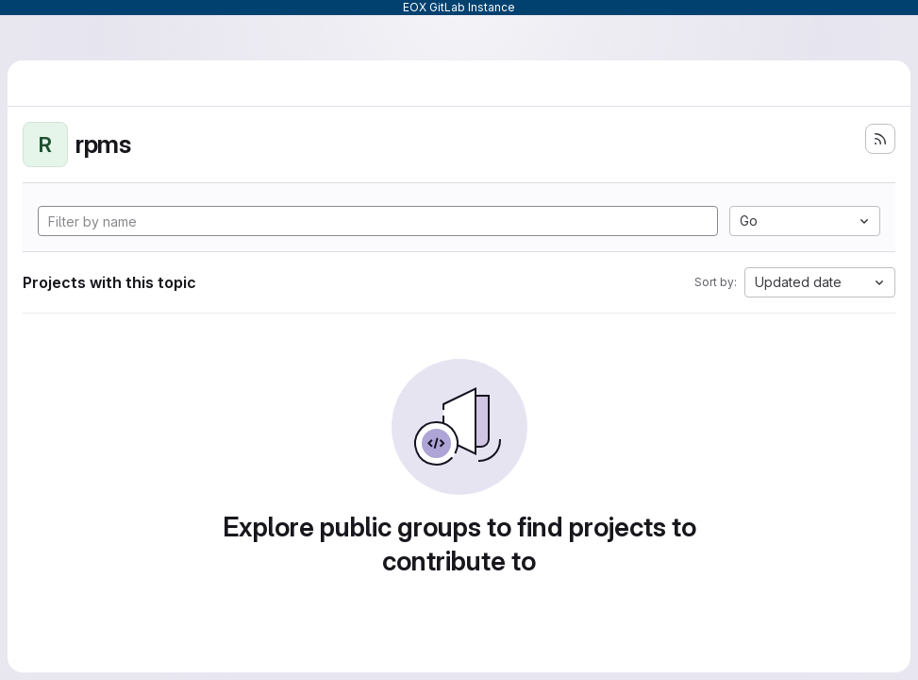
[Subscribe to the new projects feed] (880, 139)
